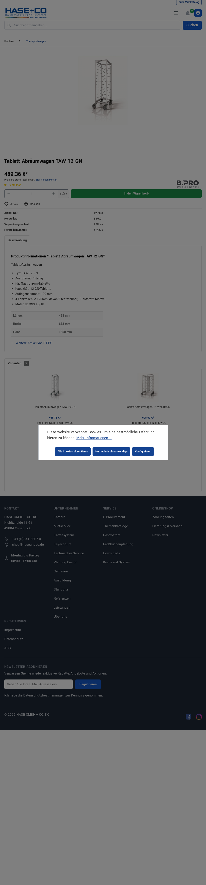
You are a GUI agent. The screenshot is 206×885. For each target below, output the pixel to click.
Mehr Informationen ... (94, 437)
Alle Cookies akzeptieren (73, 451)
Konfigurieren (143, 451)
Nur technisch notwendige (111, 451)
